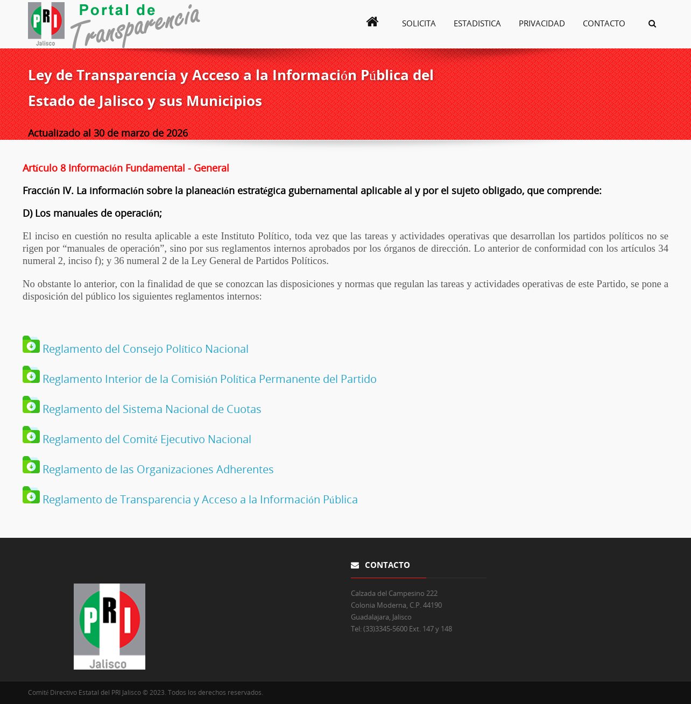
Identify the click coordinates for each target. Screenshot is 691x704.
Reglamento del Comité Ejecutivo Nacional (145, 439)
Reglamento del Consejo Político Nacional (144, 349)
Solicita (419, 23)
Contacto (604, 23)
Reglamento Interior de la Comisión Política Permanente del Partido (208, 379)
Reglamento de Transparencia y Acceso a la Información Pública (199, 499)
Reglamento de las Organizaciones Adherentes (157, 469)
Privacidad (542, 23)
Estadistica (477, 23)
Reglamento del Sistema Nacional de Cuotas (151, 409)
